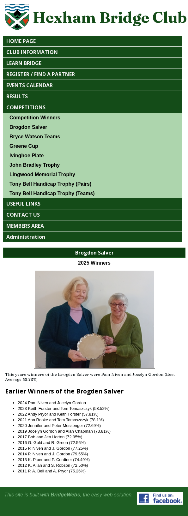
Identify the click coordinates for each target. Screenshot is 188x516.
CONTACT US (23, 214)
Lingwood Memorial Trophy (42, 174)
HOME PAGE (21, 41)
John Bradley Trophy (34, 165)
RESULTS (17, 96)
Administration (25, 236)
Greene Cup (23, 146)
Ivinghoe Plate (26, 155)
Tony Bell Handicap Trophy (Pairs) (50, 184)
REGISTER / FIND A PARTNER (40, 74)
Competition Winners (34, 117)
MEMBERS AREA (25, 225)
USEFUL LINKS (23, 203)
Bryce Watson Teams (34, 136)
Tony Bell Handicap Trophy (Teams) (52, 193)
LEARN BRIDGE (23, 63)
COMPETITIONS (25, 107)
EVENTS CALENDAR (29, 85)
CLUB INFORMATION (32, 52)
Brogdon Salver (28, 127)
